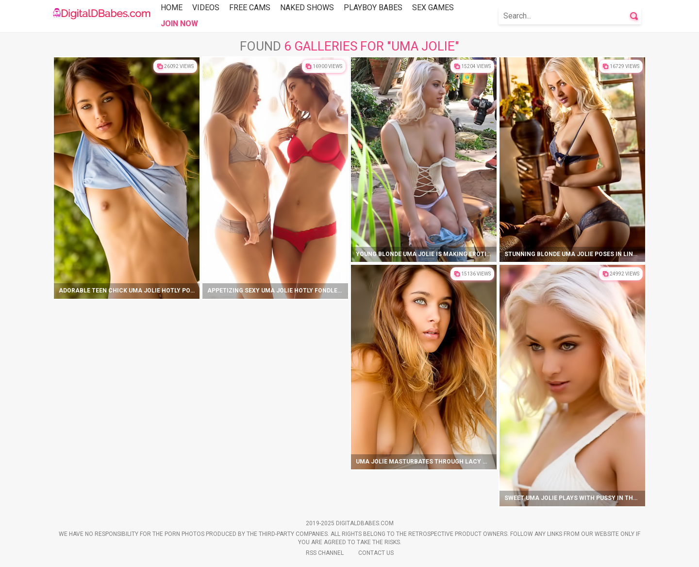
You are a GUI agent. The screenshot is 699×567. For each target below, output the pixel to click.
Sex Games (433, 7)
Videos (205, 7)
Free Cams (249, 7)
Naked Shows (307, 7)
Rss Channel (325, 553)
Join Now (179, 23)
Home (172, 7)
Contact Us (376, 553)
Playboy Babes (373, 7)
